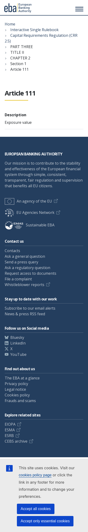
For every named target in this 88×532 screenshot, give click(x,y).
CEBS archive (16, 441)
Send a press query (21, 262)
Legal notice (15, 389)
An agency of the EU (28, 201)
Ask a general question (25, 256)
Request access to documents (30, 273)
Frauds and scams (20, 400)
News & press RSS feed (25, 313)
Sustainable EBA (29, 225)
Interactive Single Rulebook (34, 29)
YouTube (18, 354)
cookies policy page (35, 475)
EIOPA (10, 424)
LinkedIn (18, 343)
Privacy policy (16, 383)
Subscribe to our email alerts (30, 308)
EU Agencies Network (29, 212)
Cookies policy (17, 395)
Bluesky (17, 337)
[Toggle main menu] (78, 9)
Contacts (12, 250)
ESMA (10, 429)
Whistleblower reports (24, 284)
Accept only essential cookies (45, 521)
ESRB (9, 435)
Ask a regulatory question (27, 267)
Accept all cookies (36, 509)
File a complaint (18, 279)
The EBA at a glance (22, 378)
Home (10, 24)
